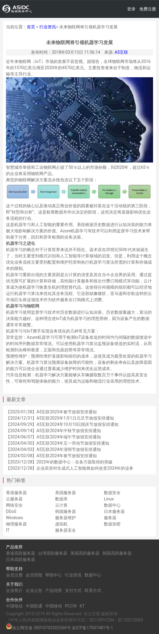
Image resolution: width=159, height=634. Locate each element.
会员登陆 (34, 575)
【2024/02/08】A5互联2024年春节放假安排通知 (51, 455)
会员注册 (14, 575)
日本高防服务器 (20, 559)
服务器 (110, 517)
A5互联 (121, 52)
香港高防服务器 (20, 553)
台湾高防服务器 (52, 553)
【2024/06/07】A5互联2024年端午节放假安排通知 (53, 436)
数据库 (61, 499)
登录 (131, 9)
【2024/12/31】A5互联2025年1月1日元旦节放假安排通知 (60, 418)
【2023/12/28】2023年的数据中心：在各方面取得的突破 (59, 462)
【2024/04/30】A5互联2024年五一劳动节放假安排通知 (57, 443)
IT (8, 530)
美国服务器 (65, 492)
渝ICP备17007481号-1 (92, 627)
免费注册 (147, 9)
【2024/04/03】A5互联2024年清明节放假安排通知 (53, 449)
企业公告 (34, 590)
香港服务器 (16, 492)
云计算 (61, 505)
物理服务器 (16, 524)
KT (82, 606)
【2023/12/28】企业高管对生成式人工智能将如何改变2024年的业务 (69, 468)
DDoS (11, 511)
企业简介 (14, 590)
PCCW (71, 606)
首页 (31, 26)
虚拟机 (61, 524)
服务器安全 (65, 530)
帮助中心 (53, 575)
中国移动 (53, 606)
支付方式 (73, 590)
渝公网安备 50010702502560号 (41, 627)
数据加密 (112, 524)
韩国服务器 (65, 511)
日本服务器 (114, 511)
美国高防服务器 (84, 553)
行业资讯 (47, 26)
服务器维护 (65, 517)
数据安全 (112, 492)
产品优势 (53, 590)
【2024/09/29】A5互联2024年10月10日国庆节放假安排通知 (62, 424)
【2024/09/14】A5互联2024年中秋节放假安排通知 (53, 430)
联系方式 (93, 590)
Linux (109, 499)
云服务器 (14, 499)
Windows (14, 517)
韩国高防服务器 (117, 553)
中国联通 (34, 606)
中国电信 (14, 606)
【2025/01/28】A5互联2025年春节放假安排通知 (51, 411)
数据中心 (112, 505)
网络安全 (14, 505)
